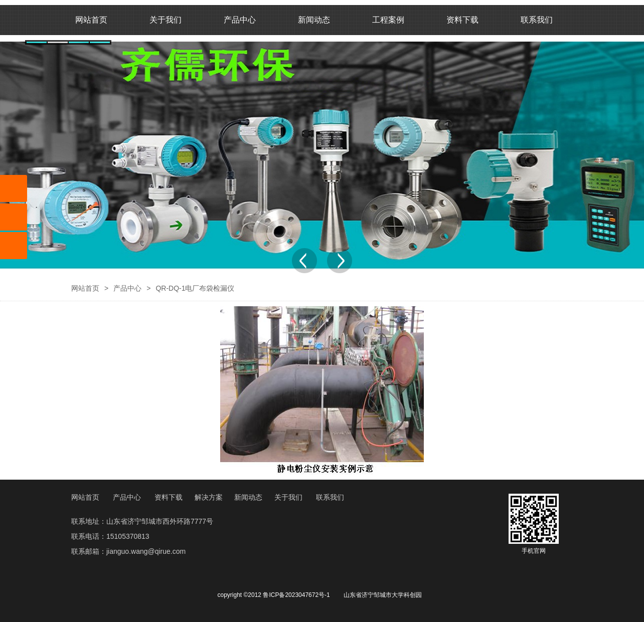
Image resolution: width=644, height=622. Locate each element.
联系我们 (537, 20)
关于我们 (165, 20)
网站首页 (91, 20)
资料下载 (462, 20)
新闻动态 (314, 20)
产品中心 (240, 20)
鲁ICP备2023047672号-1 (296, 594)
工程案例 (388, 20)
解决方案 (209, 497)
